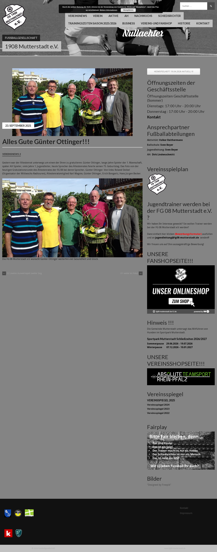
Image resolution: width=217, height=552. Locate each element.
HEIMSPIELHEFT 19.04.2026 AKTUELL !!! (173, 71)
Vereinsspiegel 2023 (158, 408)
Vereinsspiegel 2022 (158, 412)
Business (128, 23)
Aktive (113, 15)
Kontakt (203, 23)
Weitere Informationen (108, 10)
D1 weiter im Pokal (131, 273)
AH (126, 15)
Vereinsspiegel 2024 (158, 404)
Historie (184, 23)
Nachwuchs (143, 15)
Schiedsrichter (169, 15)
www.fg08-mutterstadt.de (174, 548)
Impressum (186, 513)
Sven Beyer (166, 144)
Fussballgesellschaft (21, 38)
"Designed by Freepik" (159, 484)
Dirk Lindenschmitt (163, 154)
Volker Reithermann (171, 140)
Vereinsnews (77, 15)
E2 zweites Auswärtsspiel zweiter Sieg (22, 273)
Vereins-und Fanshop (156, 23)
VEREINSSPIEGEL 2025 (161, 400)
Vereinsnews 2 (11, 153)
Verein (97, 15)
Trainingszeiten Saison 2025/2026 (92, 23)
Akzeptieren (128, 10)
